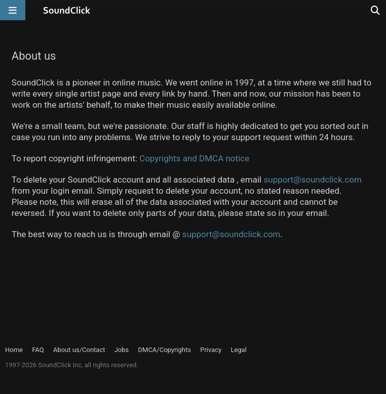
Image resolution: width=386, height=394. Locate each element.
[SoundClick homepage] (67, 10)
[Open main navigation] (12, 10)
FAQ (38, 350)
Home (14, 350)
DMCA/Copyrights (164, 350)
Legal (238, 350)
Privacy (210, 350)
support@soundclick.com (312, 179)
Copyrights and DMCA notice (194, 158)
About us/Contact (79, 350)
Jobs (121, 350)
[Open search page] (376, 10)
